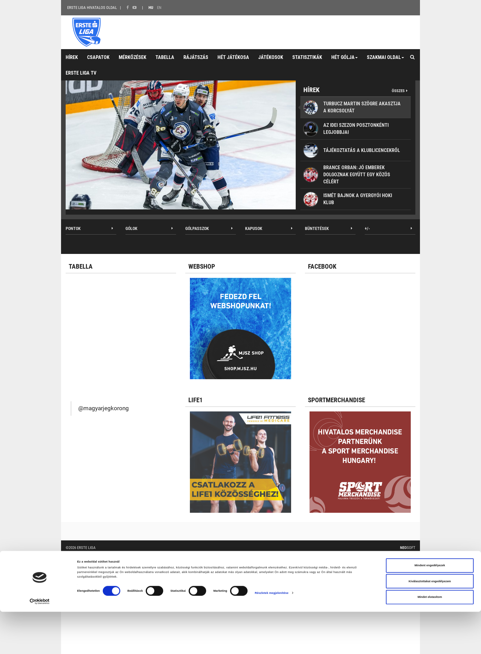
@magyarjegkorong (103, 408)
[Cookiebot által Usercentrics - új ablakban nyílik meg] (40, 644)
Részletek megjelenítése (271, 635)
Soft (407, 547)
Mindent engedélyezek (429, 607)
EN (159, 7)
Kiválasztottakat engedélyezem (430, 623)
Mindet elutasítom (430, 639)
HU (150, 7)
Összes (398, 90)
